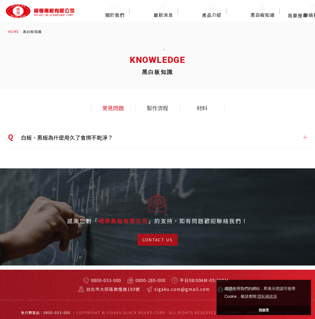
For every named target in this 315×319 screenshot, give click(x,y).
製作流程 (157, 108)
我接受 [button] (264, 310)
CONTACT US (157, 240)
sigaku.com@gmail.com (182, 289)
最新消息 (174, 10)
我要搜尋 (297, 10)
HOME (13, 32)
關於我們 (145, 10)
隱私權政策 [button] (267, 296)
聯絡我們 (267, 10)
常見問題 (113, 108)
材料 (202, 108)
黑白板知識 (235, 10)
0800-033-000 (106, 280)
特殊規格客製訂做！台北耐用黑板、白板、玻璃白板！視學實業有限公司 (39, 11)
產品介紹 (203, 10)
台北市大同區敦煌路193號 (113, 289)
